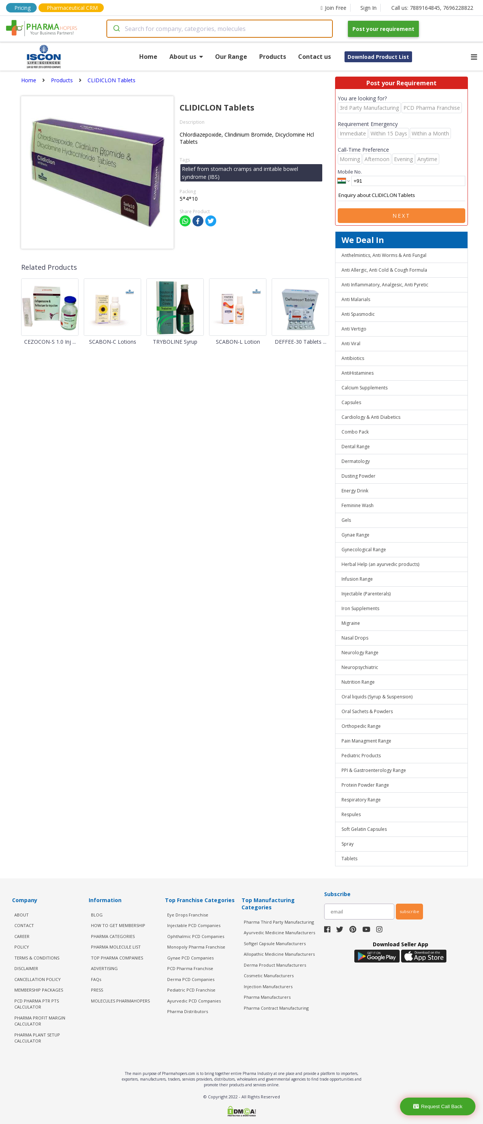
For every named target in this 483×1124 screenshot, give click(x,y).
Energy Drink (354, 490)
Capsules (351, 402)
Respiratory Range (361, 799)
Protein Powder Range (365, 785)
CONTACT (24, 925)
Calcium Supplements (364, 387)
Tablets (349, 858)
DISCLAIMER (26, 968)
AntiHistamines (357, 373)
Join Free (333, 8)
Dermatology (355, 461)
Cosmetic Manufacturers (269, 975)
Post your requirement (383, 28)
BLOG (97, 915)
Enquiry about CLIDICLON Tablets (401, 195)
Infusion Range (357, 579)
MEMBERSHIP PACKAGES (38, 990)
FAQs (96, 979)
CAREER (21, 936)
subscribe (409, 911)
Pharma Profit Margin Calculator (39, 1021)
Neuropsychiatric (359, 667)
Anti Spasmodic (358, 314)
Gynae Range (355, 535)
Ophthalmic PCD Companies (195, 936)
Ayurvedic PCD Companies (194, 1001)
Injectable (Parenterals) (366, 593)
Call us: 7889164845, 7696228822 (432, 7)
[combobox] (219, 28)
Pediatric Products (361, 755)
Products (272, 56)
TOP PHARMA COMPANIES (117, 958)
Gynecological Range (363, 549)
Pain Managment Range (366, 741)
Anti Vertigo (353, 329)
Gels (346, 520)
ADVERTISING (104, 968)
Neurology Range (359, 652)
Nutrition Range (358, 682)
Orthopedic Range (361, 726)
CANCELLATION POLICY (37, 979)
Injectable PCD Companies (193, 925)
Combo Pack (355, 432)
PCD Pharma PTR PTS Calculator (36, 1004)
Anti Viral (350, 343)
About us (186, 56)
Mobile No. (350, 171)
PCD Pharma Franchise (190, 968)
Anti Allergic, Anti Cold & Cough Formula (384, 270)
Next (401, 215)
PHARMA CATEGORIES (113, 936)
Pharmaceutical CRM (72, 7)
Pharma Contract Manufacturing (276, 1008)
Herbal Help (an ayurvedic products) (380, 564)
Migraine (350, 623)
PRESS (97, 990)
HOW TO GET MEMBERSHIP (118, 925)
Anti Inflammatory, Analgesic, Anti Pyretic (384, 284)
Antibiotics (352, 358)
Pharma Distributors (187, 1011)
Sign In (368, 7)
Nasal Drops (354, 638)
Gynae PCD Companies (190, 958)
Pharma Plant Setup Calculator (37, 1038)
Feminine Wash (357, 505)
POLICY (21, 947)
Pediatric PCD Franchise (191, 990)
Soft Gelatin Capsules (364, 829)
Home (148, 56)
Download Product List (378, 56)
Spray (347, 844)
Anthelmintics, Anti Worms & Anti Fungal (383, 255)
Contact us (314, 56)
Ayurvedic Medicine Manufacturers (279, 932)
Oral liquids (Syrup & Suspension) (376, 696)
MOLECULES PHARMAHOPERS (120, 1001)
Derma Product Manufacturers (275, 965)
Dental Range (355, 446)
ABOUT (21, 915)
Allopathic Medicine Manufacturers (279, 954)
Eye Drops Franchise (187, 915)
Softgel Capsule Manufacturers (275, 943)
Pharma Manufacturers (267, 997)
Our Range (231, 56)
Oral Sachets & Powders (367, 711)
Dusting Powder (358, 476)
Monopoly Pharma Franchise (196, 947)
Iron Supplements (360, 608)
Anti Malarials (355, 299)
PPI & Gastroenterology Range (373, 770)
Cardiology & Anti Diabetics (370, 417)
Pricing (22, 7)
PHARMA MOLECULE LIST (116, 947)
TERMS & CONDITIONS (36, 958)
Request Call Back (438, 1106)
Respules (351, 814)
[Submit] (116, 28)
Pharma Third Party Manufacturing (279, 922)
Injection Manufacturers (268, 986)
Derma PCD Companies (190, 979)
